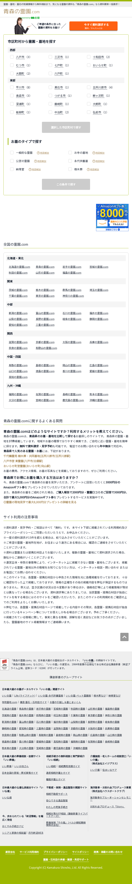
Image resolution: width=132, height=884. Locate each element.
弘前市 (97, 112)
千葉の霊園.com (18, 295)
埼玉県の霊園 (60, 715)
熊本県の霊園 (9, 748)
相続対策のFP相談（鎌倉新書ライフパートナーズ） (66, 814)
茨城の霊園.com (18, 290)
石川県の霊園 (43, 722)
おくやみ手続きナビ (13, 826)
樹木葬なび (100, 695)
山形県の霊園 (95, 708)
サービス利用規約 (29, 852)
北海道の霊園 (9, 708)
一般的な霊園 (32, 152)
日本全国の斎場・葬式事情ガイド (20, 773)
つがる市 (60, 95)
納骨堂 (28, 169)
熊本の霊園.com (99, 394)
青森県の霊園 (26, 708)
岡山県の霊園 (80, 735)
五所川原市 (100, 87)
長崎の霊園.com (72, 394)
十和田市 (98, 57)
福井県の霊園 (60, 722)
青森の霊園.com (45, 266)
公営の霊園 (31, 161)
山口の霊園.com (18, 371)
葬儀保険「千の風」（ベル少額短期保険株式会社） (66, 823)
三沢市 (58, 57)
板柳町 (20, 112)
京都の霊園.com (45, 342)
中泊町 (58, 112)
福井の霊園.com (99, 313)
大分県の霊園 (26, 748)
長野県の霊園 (95, 722)
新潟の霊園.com (18, 313)
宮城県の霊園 (60, 708)
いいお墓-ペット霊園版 (78, 695)
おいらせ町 (100, 65)
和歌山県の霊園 (27, 735)
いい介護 (95, 770)
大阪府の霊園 (95, 728)
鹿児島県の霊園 (61, 748)
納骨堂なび (114, 695)
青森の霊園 (21, 11)
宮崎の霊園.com (45, 400)
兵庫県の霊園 (112, 728)
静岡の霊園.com (99, 319)
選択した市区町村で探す (66, 127)
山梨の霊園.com (18, 319)
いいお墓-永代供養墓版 (50, 695)
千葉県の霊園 (78, 715)
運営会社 (10, 852)
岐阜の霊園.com (72, 319)
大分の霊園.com (18, 400)
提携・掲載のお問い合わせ (108, 852)
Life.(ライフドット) (24, 695)
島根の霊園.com (45, 365)
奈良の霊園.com (18, 348)
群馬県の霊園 (43, 715)
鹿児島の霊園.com (73, 400)
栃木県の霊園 (26, 715)
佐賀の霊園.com (45, 394)
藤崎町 (58, 104)
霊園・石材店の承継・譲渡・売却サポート (66, 859)
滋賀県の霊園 (60, 728)
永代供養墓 (89, 161)
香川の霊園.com (72, 371)
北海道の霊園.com (19, 266)
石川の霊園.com (72, 313)
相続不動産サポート (57, 794)
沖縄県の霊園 (80, 748)
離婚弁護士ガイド (55, 779)
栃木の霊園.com (45, 290)
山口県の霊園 (114, 735)
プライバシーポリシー (55, 852)
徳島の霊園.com (45, 371)
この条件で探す (66, 184)
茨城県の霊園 (9, 715)
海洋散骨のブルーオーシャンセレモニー (110, 798)
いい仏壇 (7, 797)
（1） (62, 57)
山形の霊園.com (45, 272)
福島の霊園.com (72, 272)
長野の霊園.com (45, 319)
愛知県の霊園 (26, 728)
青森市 (20, 95)
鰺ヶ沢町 (98, 95)
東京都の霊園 (95, 715)
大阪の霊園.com (72, 342)
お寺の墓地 (89, 152)
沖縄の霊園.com (99, 400)
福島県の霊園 (112, 708)
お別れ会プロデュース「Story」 (107, 806)
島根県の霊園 (63, 735)
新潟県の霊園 (9, 722)
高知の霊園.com (18, 377)
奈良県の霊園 (9, 735)
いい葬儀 (7, 766)
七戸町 (58, 65)
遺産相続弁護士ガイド (58, 773)
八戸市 (20, 57)
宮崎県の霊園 (43, 748)
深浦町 (20, 104)
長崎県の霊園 (112, 741)
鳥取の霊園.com (18, 365)
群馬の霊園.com (72, 290)
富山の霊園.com (45, 313)
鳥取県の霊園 (46, 735)
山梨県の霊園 (78, 722)
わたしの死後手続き (57, 807)
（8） (24, 87)
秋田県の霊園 (78, 708)
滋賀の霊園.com (18, 342)
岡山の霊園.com (72, 365)
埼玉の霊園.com (99, 290)
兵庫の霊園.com (99, 342)
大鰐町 (97, 104)
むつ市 (20, 65)
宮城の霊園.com (99, 266)
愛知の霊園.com (18, 325)
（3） (24, 57)
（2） (102, 57)
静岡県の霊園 (9, 728)
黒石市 (58, 87)
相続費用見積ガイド (69, 766)
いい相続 (51, 766)
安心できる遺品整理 (57, 800)
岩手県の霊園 (43, 708)
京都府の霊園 (78, 728)
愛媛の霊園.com (99, 371)
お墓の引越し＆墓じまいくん (65, 702)
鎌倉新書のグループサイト (66, 677)
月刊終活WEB (35, 832)
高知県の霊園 (60, 741)
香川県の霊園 (26, 741)
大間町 (20, 73)
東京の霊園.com (45, 295)
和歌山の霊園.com (46, 348)
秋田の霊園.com (18, 272)
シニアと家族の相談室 (14, 832)
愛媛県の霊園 (43, 741)
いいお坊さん (21, 766)
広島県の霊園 (97, 735)
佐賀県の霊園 (95, 741)
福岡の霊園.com (18, 394)
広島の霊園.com (99, 365)
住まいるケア (109, 770)
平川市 (20, 87)
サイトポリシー (80, 852)
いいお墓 (88, 660)
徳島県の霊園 (9, 741)
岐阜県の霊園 (112, 722)
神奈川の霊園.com (73, 295)
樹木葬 (86, 169)
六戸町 (58, 73)
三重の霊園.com (45, 325)
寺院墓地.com (9, 702)
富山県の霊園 (26, 722)
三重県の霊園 (43, 728)
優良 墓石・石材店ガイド (33, 702)
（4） (103, 87)
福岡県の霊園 (78, 741)
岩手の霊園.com (72, 266)
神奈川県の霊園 (113, 715)
